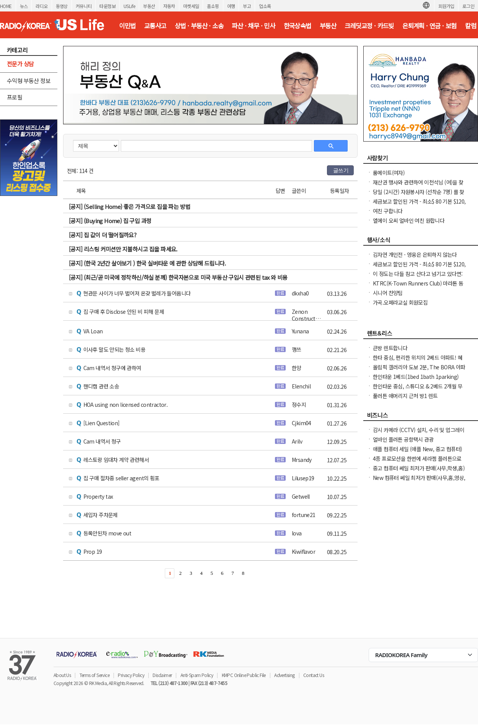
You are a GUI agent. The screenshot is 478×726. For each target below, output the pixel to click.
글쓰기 (340, 170)
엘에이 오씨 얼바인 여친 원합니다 (408, 220)
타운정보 (107, 6)
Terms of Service (94, 675)
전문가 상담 (20, 64)
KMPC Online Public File (244, 675)
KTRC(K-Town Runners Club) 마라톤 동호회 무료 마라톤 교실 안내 (418, 287)
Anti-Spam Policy (196, 675)
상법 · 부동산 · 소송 (199, 25)
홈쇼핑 (213, 6)
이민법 (127, 25)
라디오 (41, 6)
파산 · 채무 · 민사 (253, 25)
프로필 (14, 97)
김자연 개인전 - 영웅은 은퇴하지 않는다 (415, 254)
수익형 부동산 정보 (28, 81)
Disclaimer (162, 675)
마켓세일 (191, 6)
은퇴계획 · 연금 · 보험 (429, 25)
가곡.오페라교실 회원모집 (400, 302)
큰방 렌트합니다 (390, 348)
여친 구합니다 (388, 211)
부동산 (149, 6)
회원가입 (446, 6)
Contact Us (313, 675)
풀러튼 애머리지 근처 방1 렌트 (405, 396)
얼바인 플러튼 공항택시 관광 (403, 439)
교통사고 (155, 25)
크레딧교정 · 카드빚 (369, 25)
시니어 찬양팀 (388, 293)
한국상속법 (297, 25)
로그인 (468, 6)
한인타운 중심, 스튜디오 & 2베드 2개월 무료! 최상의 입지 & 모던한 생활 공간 (417, 390)
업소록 (265, 6)
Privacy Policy (131, 675)
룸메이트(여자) (389, 172)
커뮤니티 (84, 6)
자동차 (169, 6)
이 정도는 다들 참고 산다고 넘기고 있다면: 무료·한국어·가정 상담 (418, 277)
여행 (231, 6)
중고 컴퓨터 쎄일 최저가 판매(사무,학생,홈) (419, 468)
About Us (62, 675)
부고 (247, 6)
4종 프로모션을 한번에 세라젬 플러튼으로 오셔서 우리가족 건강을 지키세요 (417, 462)
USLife (129, 6)
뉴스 (24, 6)
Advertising (284, 675)
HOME (6, 6)
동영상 (62, 6)
